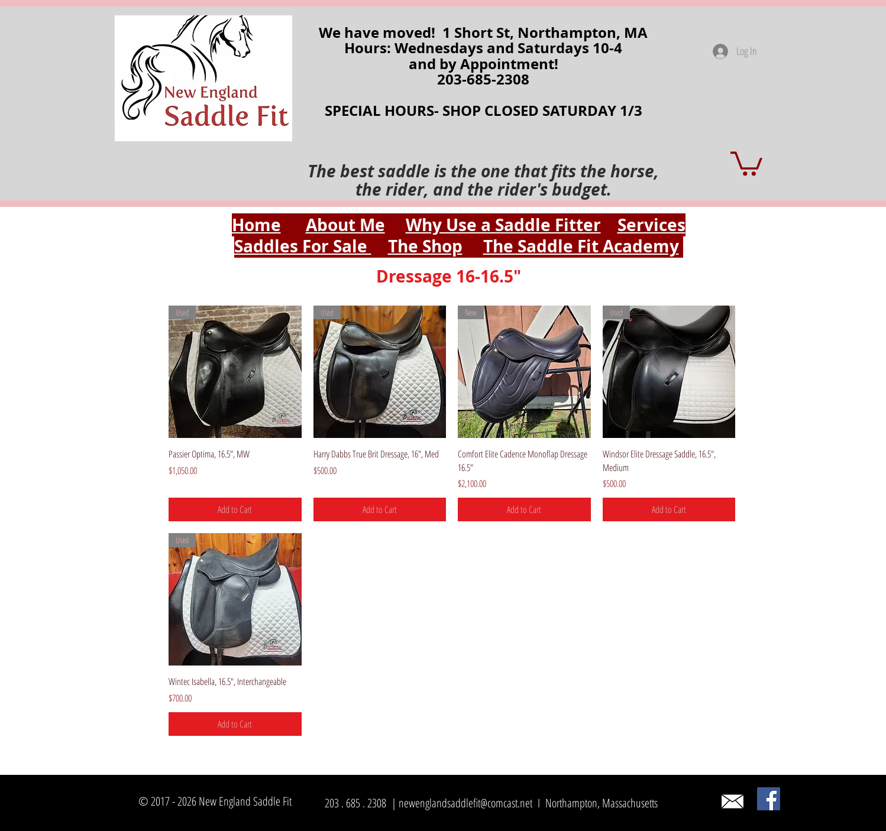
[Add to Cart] (235, 509)
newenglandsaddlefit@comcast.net (465, 803)
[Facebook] (768, 798)
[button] (746, 162)
